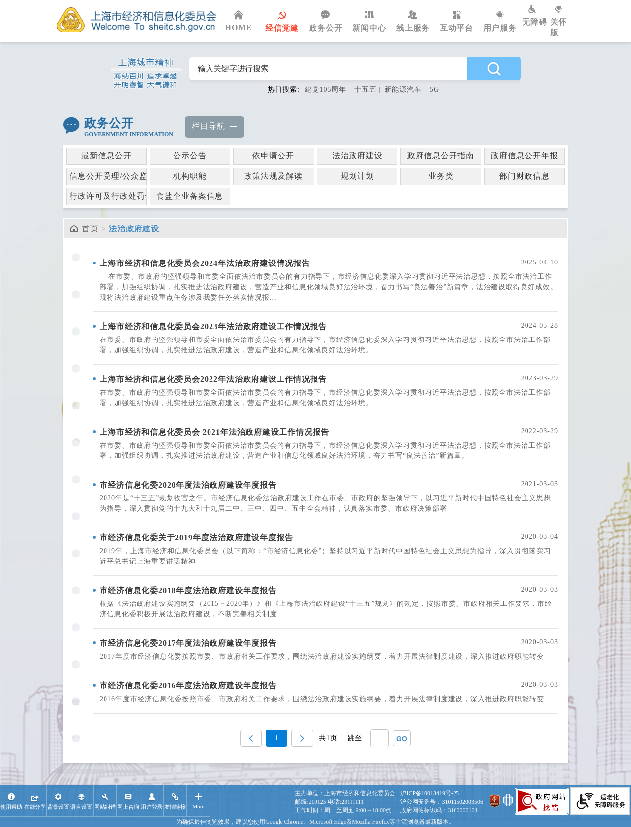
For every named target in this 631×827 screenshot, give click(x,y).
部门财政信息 (524, 176)
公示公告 (190, 155)
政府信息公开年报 (524, 155)
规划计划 (357, 176)
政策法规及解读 (273, 176)
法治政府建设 (357, 155)
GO (401, 739)
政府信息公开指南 (440, 155)
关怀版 (562, 21)
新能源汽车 (403, 89)
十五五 (365, 89)
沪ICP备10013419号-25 (429, 793)
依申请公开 (273, 155)
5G (434, 89)
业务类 (441, 176)
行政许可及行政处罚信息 (108, 196)
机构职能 (190, 176)
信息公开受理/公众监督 (108, 176)
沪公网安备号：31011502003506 (441, 801)
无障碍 (536, 15)
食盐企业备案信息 (189, 196)
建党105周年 (325, 89)
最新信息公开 (106, 155)
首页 (90, 229)
